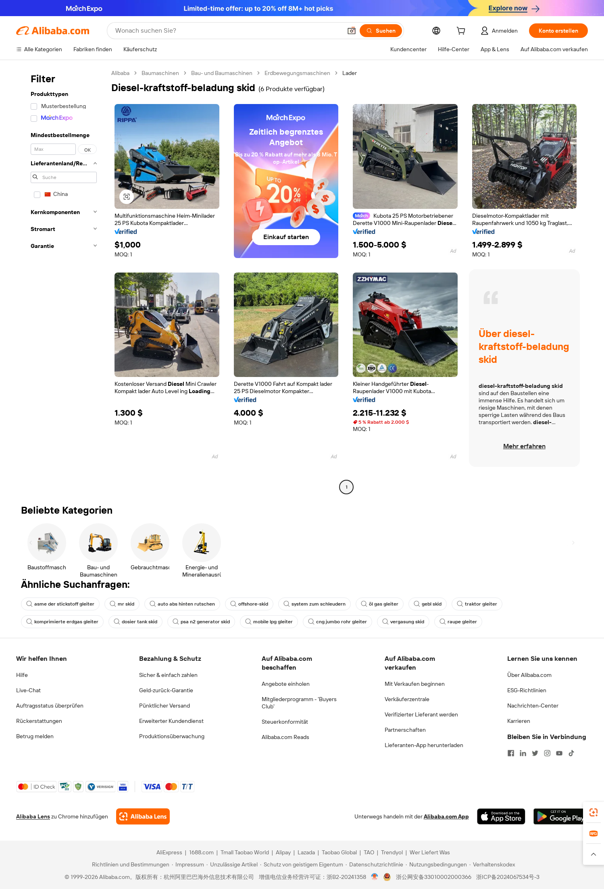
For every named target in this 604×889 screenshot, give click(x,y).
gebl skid (428, 604)
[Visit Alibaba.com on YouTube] (559, 753)
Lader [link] (349, 73)
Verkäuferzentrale (407, 699)
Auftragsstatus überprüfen (49, 705)
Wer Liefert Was (430, 852)
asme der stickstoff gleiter (60, 604)
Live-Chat (28, 690)
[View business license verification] (375, 877)
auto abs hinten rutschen (182, 604)
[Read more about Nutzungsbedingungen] (436, 864)
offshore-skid (249, 604)
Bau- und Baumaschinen (221, 73)
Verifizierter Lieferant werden (421, 714)
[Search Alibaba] (227, 30)
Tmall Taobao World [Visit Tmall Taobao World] (245, 852)
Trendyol (392, 852)
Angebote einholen (286, 684)
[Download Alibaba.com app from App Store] (501, 816)
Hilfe (22, 675)
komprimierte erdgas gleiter (62, 621)
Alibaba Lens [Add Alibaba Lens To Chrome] (33, 816)
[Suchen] (381, 30)
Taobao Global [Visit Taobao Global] (339, 852)
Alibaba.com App (446, 816)
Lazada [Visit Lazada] (306, 852)
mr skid (122, 604)
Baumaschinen (160, 73)
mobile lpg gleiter (269, 621)
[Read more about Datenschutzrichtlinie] (374, 864)
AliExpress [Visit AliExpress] (169, 852)
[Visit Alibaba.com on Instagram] (547, 753)
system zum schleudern (314, 604)
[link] (593, 812)
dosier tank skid (135, 621)
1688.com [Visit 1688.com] (201, 852)
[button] (351, 30)
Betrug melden (35, 736)
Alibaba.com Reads (285, 737)
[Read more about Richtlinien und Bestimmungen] (129, 864)
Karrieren (518, 721)
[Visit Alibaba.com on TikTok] (571, 753)
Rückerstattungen (39, 721)
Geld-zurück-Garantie (166, 690)
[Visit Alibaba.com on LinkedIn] (523, 753)
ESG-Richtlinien (526, 690)
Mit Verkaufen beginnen (415, 684)
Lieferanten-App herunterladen (424, 745)
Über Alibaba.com (529, 675)
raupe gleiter (458, 621)
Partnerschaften (405, 730)
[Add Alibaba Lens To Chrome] (143, 816)
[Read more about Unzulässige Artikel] (232, 864)
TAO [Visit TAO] (369, 852)
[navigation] (61, 281)
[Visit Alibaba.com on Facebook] (510, 753)
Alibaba (120, 73)
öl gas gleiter (379, 604)
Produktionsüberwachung (171, 736)
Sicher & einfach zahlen (168, 675)
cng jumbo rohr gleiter (337, 621)
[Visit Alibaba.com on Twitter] (535, 753)
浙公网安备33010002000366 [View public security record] (433, 877)
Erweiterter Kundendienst (171, 721)
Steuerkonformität (285, 721)
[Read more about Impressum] (188, 864)
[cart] (462, 32)
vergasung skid (403, 621)
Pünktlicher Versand (164, 705)
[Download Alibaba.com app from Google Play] (560, 816)
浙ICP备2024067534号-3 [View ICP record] (507, 877)
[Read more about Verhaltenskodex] (492, 864)
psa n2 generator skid (201, 621)
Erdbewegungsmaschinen (297, 73)
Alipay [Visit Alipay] (283, 852)
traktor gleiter (477, 604)
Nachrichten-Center (532, 705)
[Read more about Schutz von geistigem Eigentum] (301, 864)
